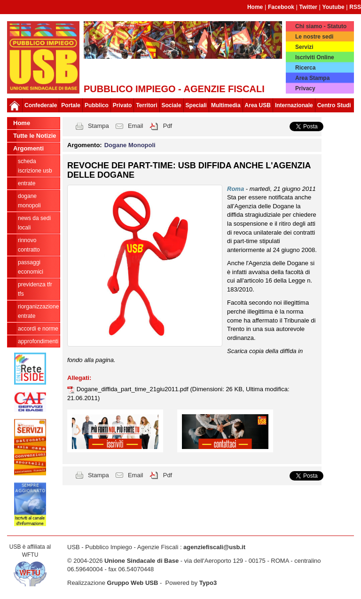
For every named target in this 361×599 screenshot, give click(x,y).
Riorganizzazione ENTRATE (38, 311)
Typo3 (208, 582)
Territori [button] (146, 105)
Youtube (333, 7)
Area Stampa (312, 78)
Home (255, 7)
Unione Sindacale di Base (141, 560)
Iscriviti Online (314, 57)
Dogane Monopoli (29, 201)
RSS (355, 7)
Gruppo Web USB (132, 582)
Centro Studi (334, 105)
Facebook (281, 7)
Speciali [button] (196, 105)
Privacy (305, 88)
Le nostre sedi (314, 36)
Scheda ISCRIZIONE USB (35, 166)
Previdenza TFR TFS (35, 289)
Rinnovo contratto (29, 245)
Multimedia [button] (226, 105)
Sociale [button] (171, 105)
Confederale (40, 105)
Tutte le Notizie (34, 135)
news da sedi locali (34, 223)
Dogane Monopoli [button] (130, 145)
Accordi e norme (38, 328)
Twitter (308, 7)
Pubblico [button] (97, 105)
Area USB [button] (258, 105)
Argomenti (28, 148)
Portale (70, 105)
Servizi (304, 47)
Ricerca (305, 67)
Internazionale (294, 105)
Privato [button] (122, 105)
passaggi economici (30, 267)
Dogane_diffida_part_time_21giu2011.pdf (133, 389)
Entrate (26, 183)
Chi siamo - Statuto (320, 26)
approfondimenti (38, 341)
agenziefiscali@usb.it (214, 547)
